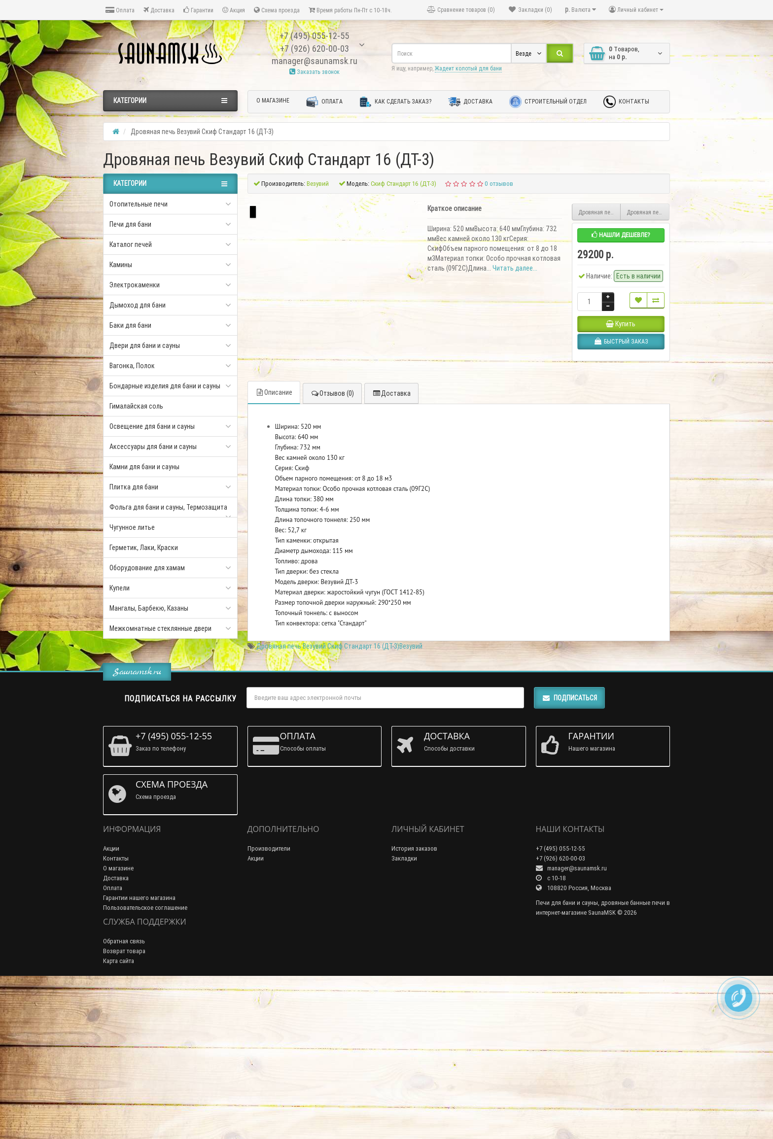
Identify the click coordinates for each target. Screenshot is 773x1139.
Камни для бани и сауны (144, 466)
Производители (268, 1002)
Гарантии (198, 10)
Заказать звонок (314, 71)
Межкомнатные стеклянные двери (160, 628)
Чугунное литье (132, 527)
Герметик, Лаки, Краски (143, 547)
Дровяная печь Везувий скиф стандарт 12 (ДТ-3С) (599, 212)
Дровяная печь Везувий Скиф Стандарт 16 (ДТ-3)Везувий (339, 799)
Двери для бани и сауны (144, 345)
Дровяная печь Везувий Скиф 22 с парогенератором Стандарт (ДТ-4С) (648, 212)
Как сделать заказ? (395, 102)
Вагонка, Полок (132, 365)
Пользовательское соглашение (145, 1061)
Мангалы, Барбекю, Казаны (148, 608)
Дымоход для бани (137, 305)
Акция (233, 10)
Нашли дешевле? (621, 235)
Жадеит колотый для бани (468, 68)
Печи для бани (130, 224)
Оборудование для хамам (147, 567)
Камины (120, 264)
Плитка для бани (133, 487)
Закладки (404, 1011)
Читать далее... (514, 268)
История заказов (414, 1002)
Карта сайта (118, 1114)
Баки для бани (130, 325)
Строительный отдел (548, 102)
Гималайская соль (136, 406)
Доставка (159, 10)
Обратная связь (124, 1094)
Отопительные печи (138, 204)
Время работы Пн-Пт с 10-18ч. (350, 10)
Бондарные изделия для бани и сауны (164, 385)
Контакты (626, 102)
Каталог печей (130, 244)
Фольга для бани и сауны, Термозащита (168, 507)
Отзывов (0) (332, 547)
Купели (119, 588)
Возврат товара (124, 1104)
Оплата (120, 10)
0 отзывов (499, 183)
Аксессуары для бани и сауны (153, 446)
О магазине (272, 100)
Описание (273, 546)
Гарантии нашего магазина (139, 1051)
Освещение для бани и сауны (152, 426)
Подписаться (569, 851)
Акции (111, 1002)
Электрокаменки (134, 284)
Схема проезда (277, 10)
